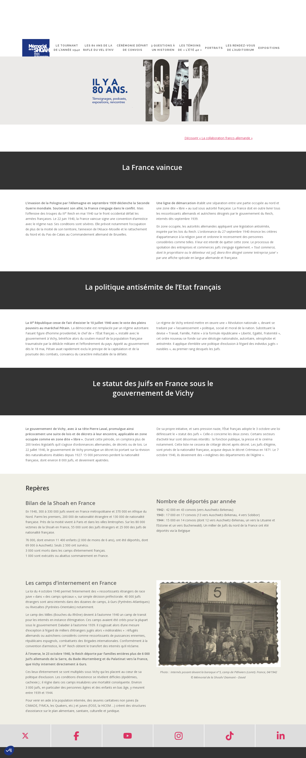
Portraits (214, 48)
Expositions (269, 48)
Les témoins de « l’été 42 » (190, 47)
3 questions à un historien (163, 47)
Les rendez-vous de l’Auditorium (240, 47)
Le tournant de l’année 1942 (67, 47)
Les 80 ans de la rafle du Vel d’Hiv (98, 47)
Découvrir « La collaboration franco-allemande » (219, 138)
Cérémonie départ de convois (132, 47)
